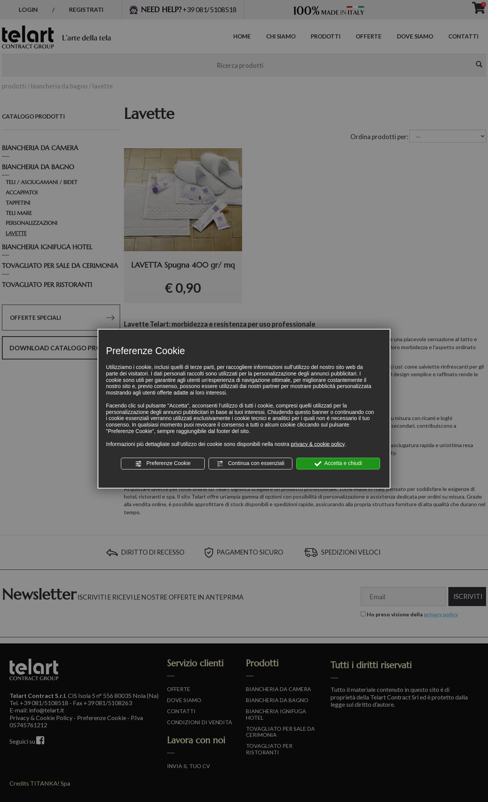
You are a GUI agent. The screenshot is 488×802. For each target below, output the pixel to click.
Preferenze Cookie (163, 463)
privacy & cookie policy (318, 444)
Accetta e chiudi (338, 463)
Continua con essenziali (250, 463)
